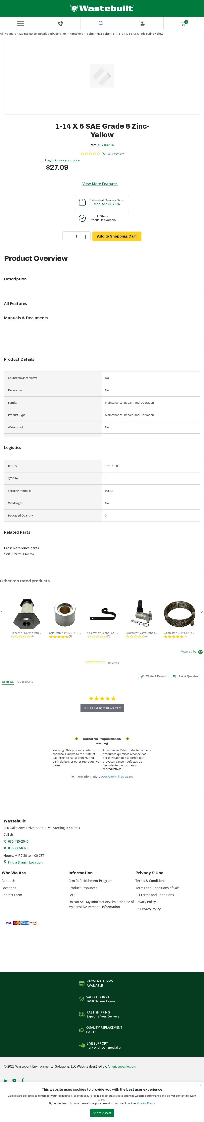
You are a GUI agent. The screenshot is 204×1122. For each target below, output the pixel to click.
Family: (12, 402)
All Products (8, 33)
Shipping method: (19, 491)
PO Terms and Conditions (154, 895)
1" (114, 33)
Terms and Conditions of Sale (157, 888)
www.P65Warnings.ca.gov (117, 776)
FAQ (72, 895)
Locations (9, 888)
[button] (2, 612)
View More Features (100, 183)
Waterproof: (16, 427)
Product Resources (83, 888)
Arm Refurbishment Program (90, 880)
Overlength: (15, 503)
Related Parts (17, 532)
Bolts (90, 33)
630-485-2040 (18, 841)
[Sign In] (142, 23)
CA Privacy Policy (148, 909)
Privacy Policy (145, 902)
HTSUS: (13, 466)
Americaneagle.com (122, 1066)
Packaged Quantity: (20, 515)
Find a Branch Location (25, 862)
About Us (9, 880)
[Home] (102, 8)
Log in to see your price (62, 160)
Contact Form (12, 895)
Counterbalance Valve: (22, 378)
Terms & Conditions (150, 880)
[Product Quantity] (76, 236)
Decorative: (15, 390)
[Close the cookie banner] (200, 1085)
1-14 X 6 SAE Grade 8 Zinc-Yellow (141, 33)
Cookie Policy (146, 1103)
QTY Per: (13, 478)
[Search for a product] (101, 23)
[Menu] (20, 23)
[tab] (153, 676)
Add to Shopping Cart (117, 236)
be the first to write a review (102, 708)
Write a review (113, 153)
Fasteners (76, 33)
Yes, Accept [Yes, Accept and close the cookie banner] (102, 1112)
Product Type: (17, 415)
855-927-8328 (18, 848)
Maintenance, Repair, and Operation (43, 33)
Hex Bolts (103, 33)
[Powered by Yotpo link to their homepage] (192, 653)
